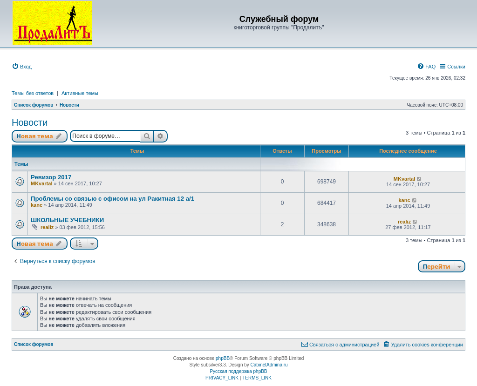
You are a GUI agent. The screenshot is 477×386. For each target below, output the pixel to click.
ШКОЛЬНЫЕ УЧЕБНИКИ (67, 220)
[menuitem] (22, 66)
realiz (47, 227)
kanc (36, 205)
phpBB (223, 358)
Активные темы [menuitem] (79, 93)
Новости (30, 122)
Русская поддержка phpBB (238, 371)
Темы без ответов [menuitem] (33, 93)
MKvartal (41, 183)
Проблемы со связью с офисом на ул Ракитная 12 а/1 (112, 198)
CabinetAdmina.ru (269, 364)
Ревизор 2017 (51, 177)
